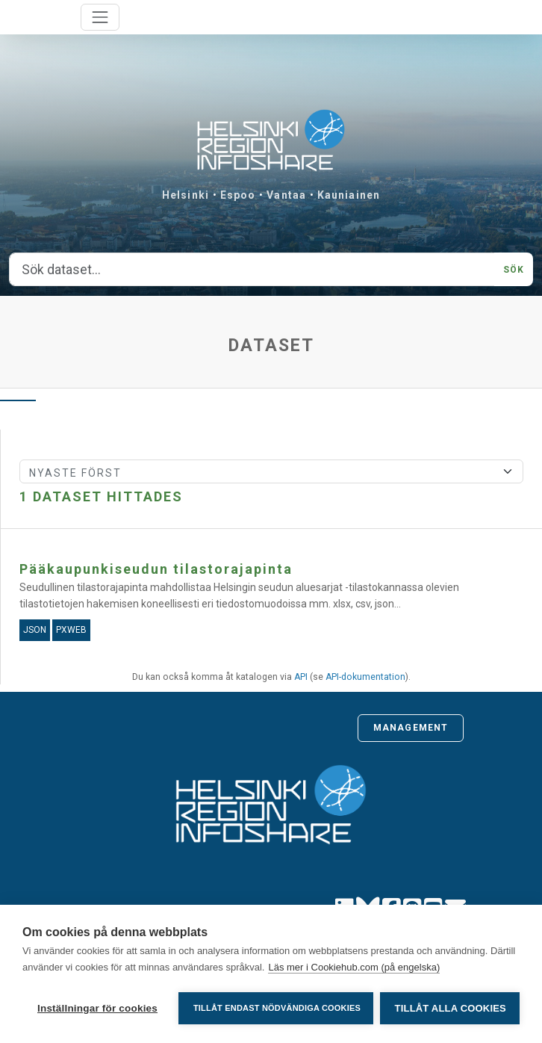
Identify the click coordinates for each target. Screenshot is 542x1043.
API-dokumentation (365, 677)
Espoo (238, 195)
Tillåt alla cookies (450, 1008)
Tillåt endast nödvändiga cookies (276, 1007)
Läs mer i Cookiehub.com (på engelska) (354, 968)
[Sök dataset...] (252, 270)
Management (410, 727)
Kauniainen (348, 195)
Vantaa (286, 195)
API (301, 677)
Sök (513, 269)
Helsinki (185, 195)
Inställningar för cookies (97, 1008)
